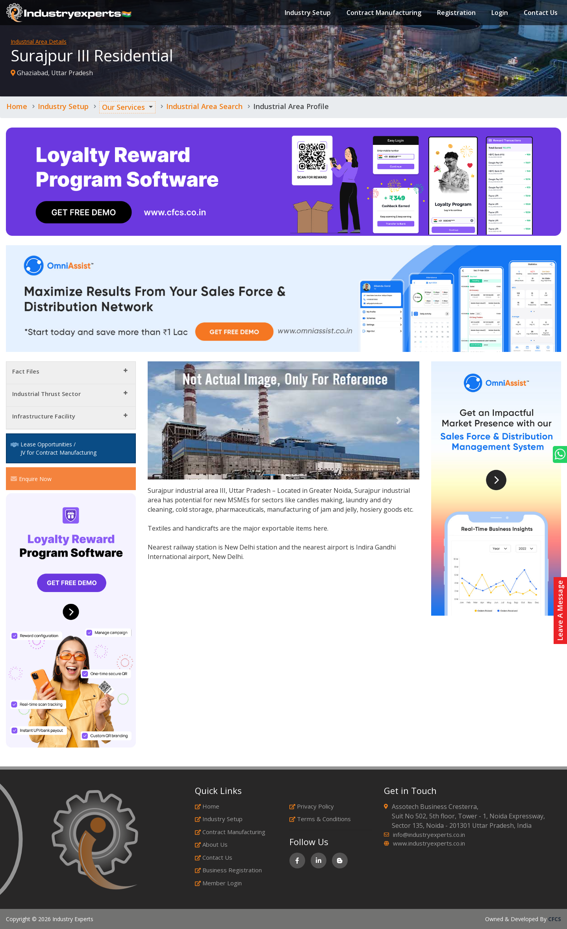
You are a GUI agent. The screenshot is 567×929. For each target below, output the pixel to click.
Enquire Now (31, 478)
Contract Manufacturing (382, 13)
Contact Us (539, 13)
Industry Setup (306, 13)
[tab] (70, 373)
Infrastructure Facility (43, 416)
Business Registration (228, 870)
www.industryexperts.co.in (429, 843)
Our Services (123, 107)
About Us (211, 844)
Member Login (218, 883)
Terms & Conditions (320, 819)
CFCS (554, 919)
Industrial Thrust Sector (46, 394)
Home (16, 106)
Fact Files (25, 371)
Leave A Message (560, 610)
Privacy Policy (311, 806)
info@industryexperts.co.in (429, 834)
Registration (454, 13)
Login (498, 13)
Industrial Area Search (204, 106)
